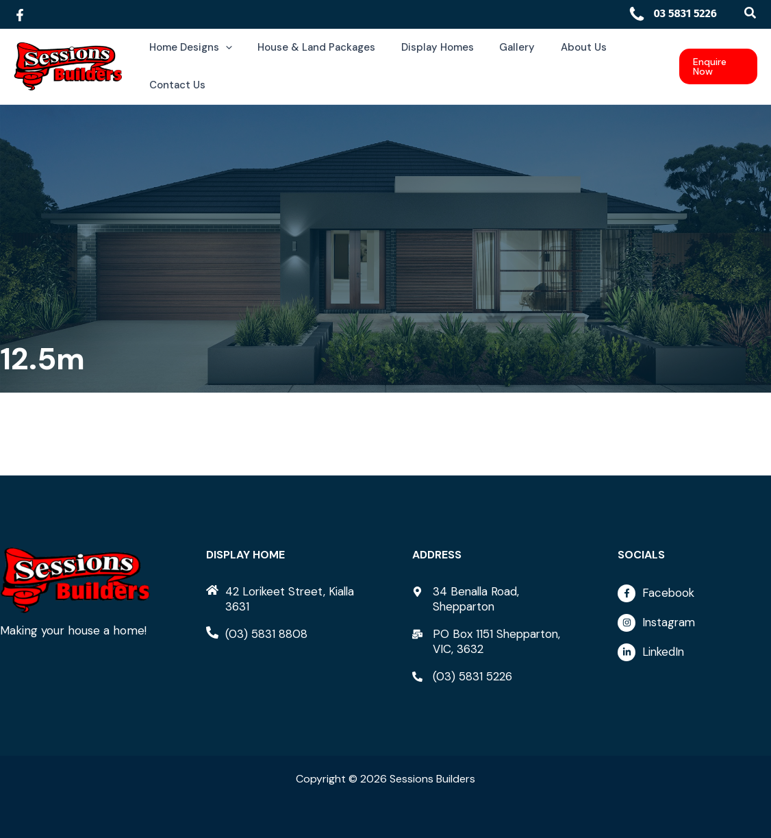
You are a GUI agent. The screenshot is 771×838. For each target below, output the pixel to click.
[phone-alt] (256, 633)
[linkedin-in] (694, 652)
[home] (282, 599)
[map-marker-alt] (489, 599)
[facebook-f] (694, 597)
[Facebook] (20, 15)
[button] (750, 13)
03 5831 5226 (672, 13)
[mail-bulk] (489, 641)
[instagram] (694, 626)
